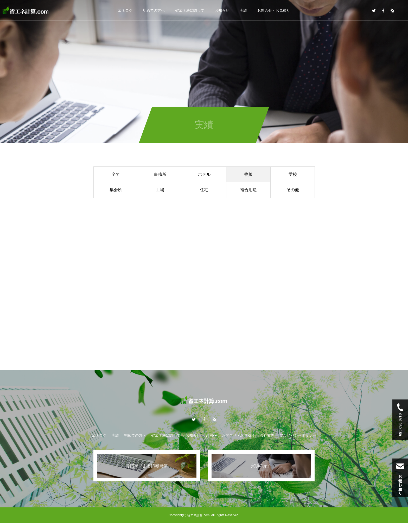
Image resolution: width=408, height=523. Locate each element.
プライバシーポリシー (298, 435)
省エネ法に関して (189, 10)
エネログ (125, 10)
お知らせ (222, 10)
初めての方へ (154, 10)
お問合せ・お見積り (273, 10)
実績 (243, 10)
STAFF (210, 435)
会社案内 (267, 435)
